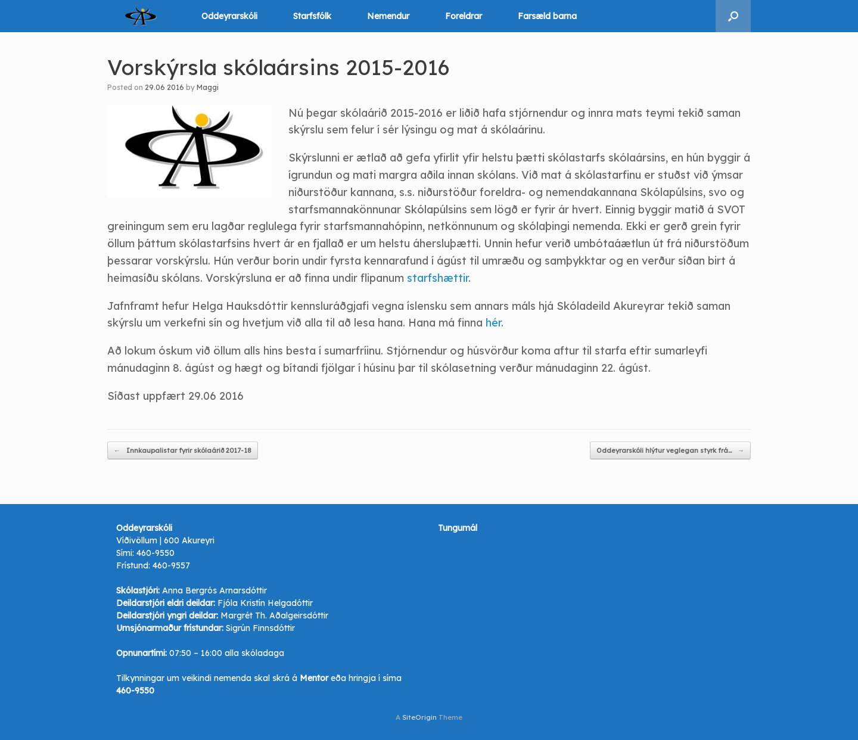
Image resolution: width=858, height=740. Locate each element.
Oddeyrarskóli (229, 16)
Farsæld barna (547, 16)
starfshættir (437, 278)
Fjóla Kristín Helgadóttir (265, 603)
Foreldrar (463, 16)
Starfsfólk (312, 16)
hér (493, 322)
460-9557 (171, 565)
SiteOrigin (419, 717)
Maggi (208, 87)
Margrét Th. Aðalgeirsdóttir (274, 615)
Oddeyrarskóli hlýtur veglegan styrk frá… (670, 451)
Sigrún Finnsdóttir (260, 628)
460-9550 (155, 553)
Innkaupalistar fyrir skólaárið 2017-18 (182, 451)
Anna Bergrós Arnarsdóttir (214, 590)
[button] (733, 16)
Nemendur (388, 16)
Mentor (314, 678)
